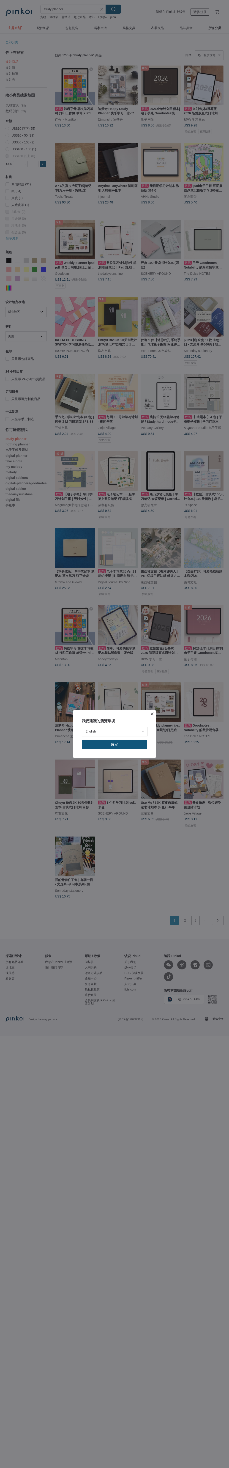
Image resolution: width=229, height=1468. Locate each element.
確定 (114, 744)
